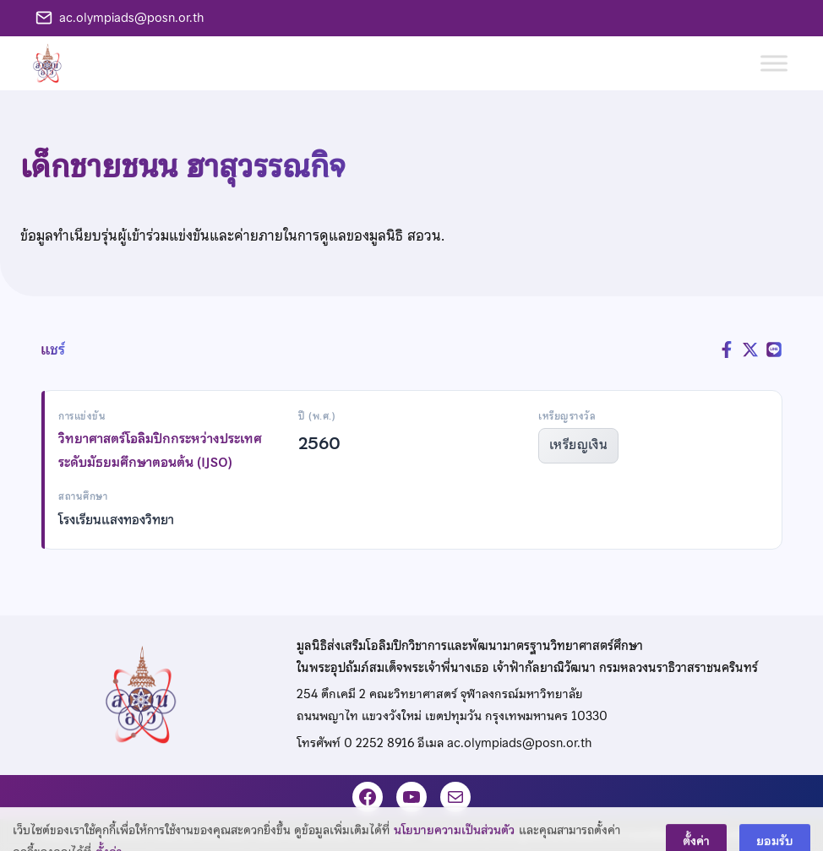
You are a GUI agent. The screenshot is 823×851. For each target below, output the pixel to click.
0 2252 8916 (379, 743)
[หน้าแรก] (54, 63)
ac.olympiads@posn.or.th (131, 18)
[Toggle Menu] (774, 63)
